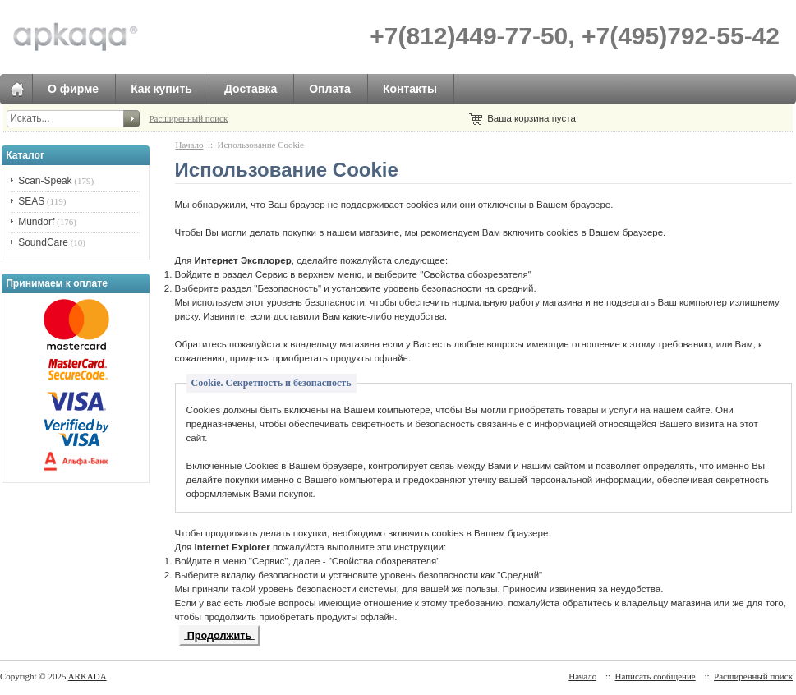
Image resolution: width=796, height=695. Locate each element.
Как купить (161, 88)
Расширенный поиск (188, 118)
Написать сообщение (655, 676)
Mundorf (36, 222)
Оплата (330, 88)
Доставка (250, 88)
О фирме (73, 88)
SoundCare (43, 242)
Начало (190, 145)
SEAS (31, 201)
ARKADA (87, 676)
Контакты (410, 88)
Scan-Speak (44, 180)
